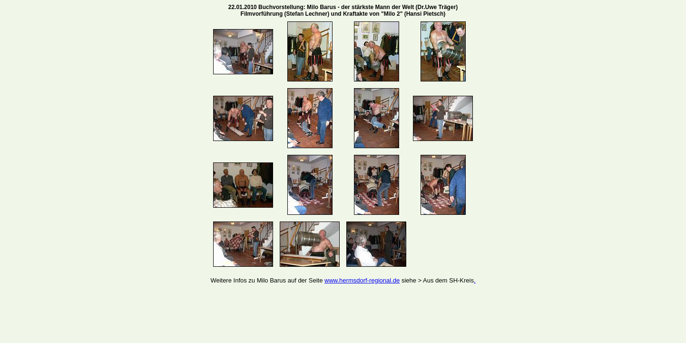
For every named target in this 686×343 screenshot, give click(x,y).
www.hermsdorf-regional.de (362, 280)
